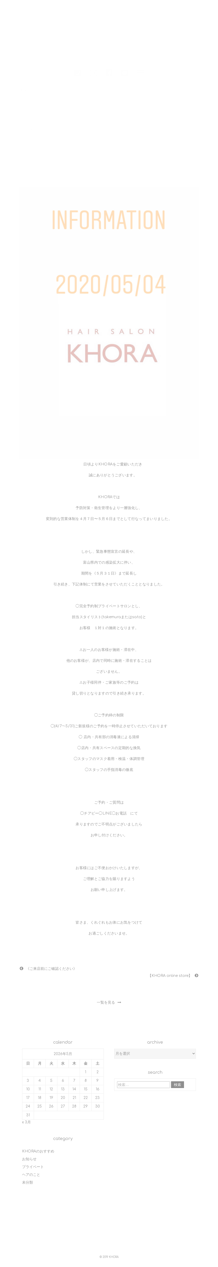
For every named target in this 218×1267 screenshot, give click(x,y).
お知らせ (29, 1157)
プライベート (33, 1164)
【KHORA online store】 (170, 974)
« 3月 (26, 1120)
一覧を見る (109, 1000)
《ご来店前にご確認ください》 (51, 968)
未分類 (27, 1180)
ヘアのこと (31, 1172)
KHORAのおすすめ (38, 1149)
